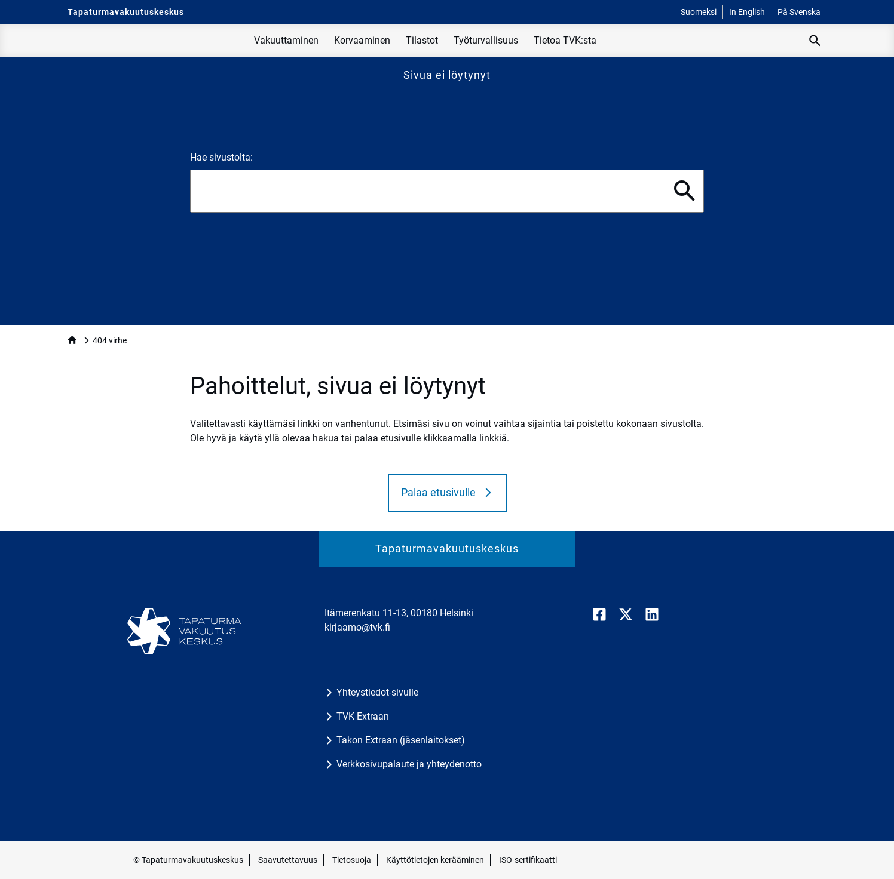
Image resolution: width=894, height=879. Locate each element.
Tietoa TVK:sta (565, 40)
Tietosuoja (351, 860)
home (72, 340)
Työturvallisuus (486, 40)
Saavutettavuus (287, 860)
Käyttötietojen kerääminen (435, 860)
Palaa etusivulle (438, 492)
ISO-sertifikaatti (528, 860)
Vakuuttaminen (286, 40)
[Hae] (684, 191)
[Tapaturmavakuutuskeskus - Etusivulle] (126, 12)
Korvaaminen (362, 40)
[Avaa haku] (815, 40)
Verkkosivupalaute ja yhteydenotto (409, 764)
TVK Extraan (362, 716)
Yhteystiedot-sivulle (377, 692)
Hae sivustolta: (221, 157)
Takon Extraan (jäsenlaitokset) (400, 740)
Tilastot (422, 40)
